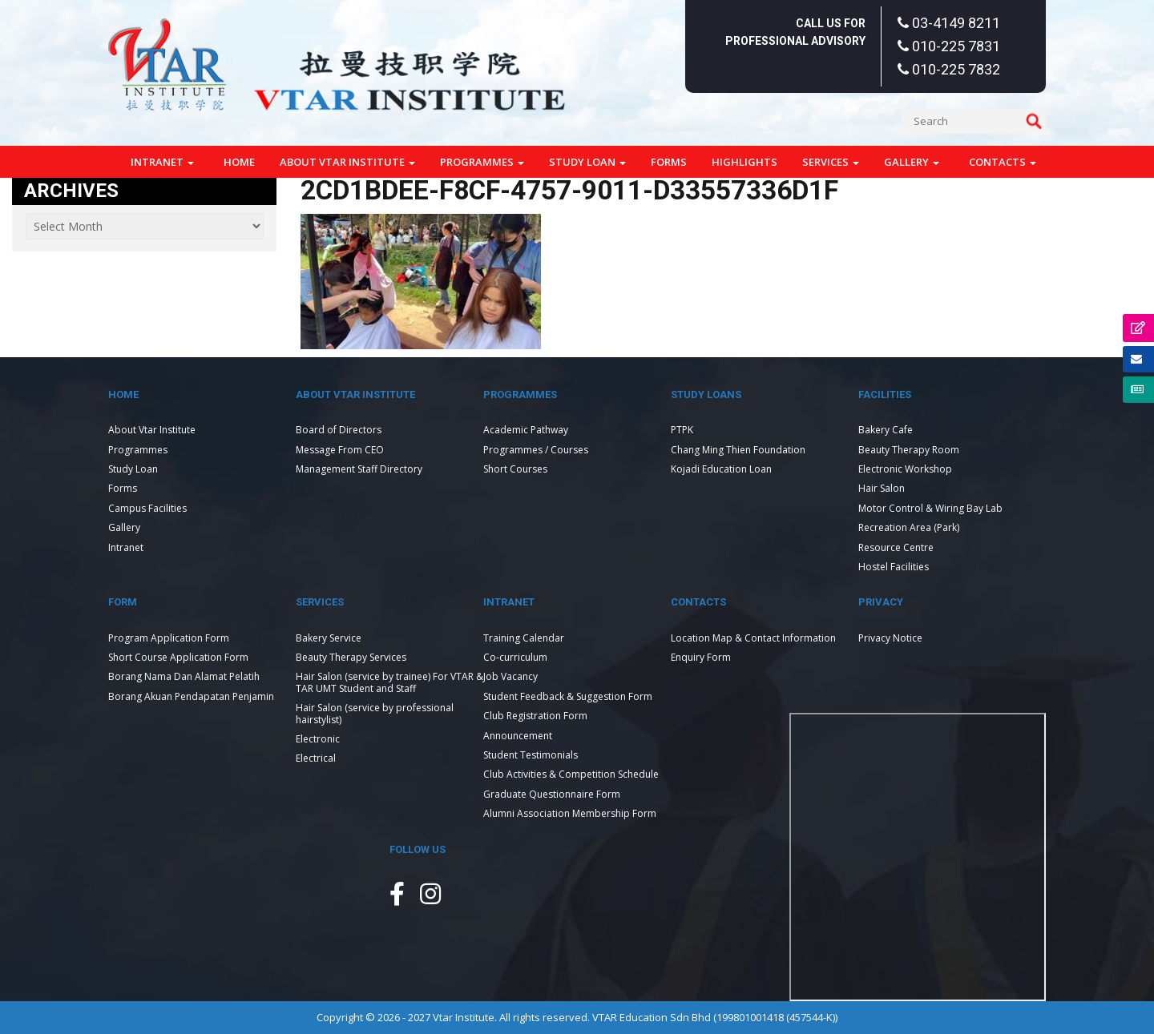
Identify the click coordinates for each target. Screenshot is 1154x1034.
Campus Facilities (147, 508)
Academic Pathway (525, 430)
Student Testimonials (530, 755)
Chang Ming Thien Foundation (738, 450)
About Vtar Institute (347, 162)
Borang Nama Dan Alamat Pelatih (184, 676)
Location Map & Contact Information (753, 638)
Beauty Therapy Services (351, 657)
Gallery (911, 162)
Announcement (517, 735)
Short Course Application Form (178, 657)
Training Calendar (523, 638)
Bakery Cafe (885, 430)
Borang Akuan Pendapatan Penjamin (191, 696)
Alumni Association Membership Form (569, 813)
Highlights (744, 162)
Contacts (1002, 162)
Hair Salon (881, 488)
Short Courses (515, 469)
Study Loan (587, 162)
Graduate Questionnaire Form (551, 794)
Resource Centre (896, 547)
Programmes (482, 162)
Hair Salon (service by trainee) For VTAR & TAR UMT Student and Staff (389, 682)
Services (830, 162)
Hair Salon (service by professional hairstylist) (375, 713)
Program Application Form (168, 638)
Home (239, 162)
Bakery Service (328, 638)
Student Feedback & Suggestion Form (567, 696)
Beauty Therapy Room (908, 450)
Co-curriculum (515, 657)
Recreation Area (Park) (908, 527)
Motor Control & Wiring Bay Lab (930, 508)
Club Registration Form (535, 715)
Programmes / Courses (535, 450)
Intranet (162, 162)
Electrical (316, 758)
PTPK (682, 430)
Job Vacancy (510, 676)
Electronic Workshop (905, 469)
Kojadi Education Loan (721, 469)
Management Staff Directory (359, 469)
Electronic (318, 739)
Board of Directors (338, 430)
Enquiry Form (701, 657)
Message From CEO (340, 450)
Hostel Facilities (893, 566)
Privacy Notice (890, 638)
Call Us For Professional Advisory (795, 32)
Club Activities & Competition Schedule (571, 774)
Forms (669, 162)
